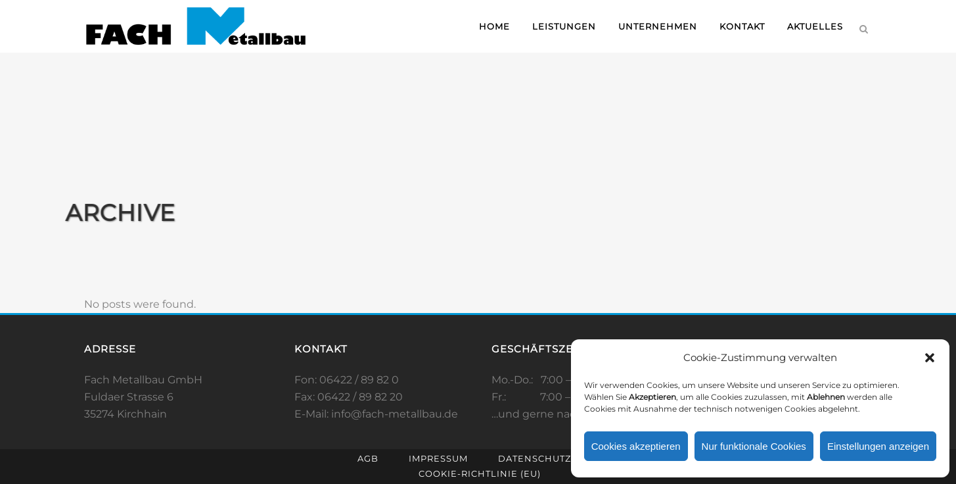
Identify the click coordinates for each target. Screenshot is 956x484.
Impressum (438, 458)
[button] (929, 357)
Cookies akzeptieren (636, 446)
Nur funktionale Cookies (754, 446)
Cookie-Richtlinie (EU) (480, 473)
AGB (367, 458)
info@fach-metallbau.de (394, 414)
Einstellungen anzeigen (878, 446)
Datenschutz (534, 458)
